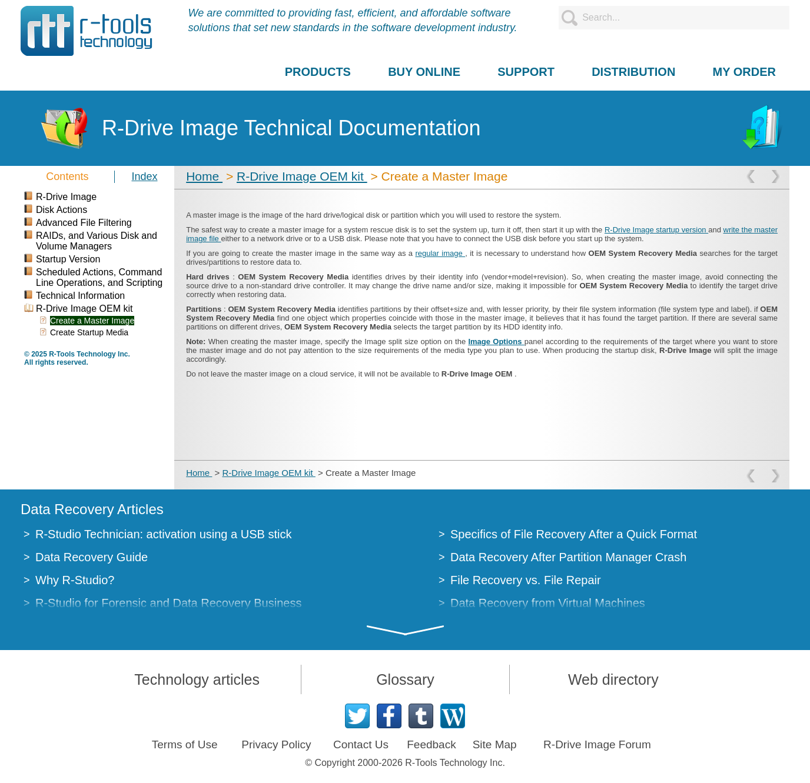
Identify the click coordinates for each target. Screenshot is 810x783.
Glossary (405, 679)
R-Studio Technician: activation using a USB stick (163, 534)
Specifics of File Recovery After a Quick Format (573, 534)
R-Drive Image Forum (597, 744)
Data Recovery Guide (91, 557)
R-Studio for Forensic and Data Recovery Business (168, 603)
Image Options (496, 341)
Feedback (431, 744)
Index (144, 176)
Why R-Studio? (75, 580)
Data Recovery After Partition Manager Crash (568, 557)
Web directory (613, 679)
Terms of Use (185, 744)
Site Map (495, 744)
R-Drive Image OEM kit (302, 176)
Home (204, 176)
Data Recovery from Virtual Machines (547, 603)
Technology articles (197, 679)
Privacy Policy (276, 744)
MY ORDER (744, 71)
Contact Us (361, 744)
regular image (440, 253)
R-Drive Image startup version (656, 229)
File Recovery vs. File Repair (525, 580)
